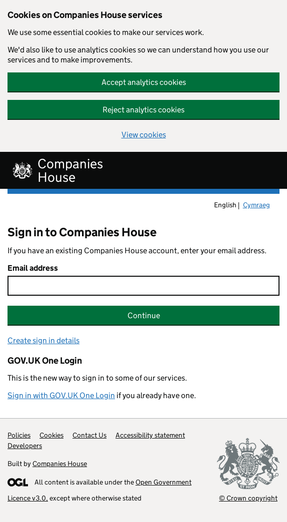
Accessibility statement (150, 435)
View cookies (144, 134)
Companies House (59, 463)
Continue (144, 315)
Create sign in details (44, 340)
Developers (25, 445)
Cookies (52, 435)
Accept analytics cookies (144, 82)
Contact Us (89, 435)
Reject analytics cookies (143, 109)
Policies (19, 435)
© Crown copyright (248, 498)
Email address (33, 268)
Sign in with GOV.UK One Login (61, 395)
